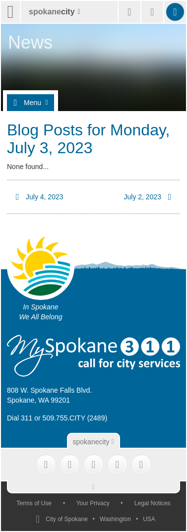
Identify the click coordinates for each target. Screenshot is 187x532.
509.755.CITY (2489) (75, 418)
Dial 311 (19, 418)
